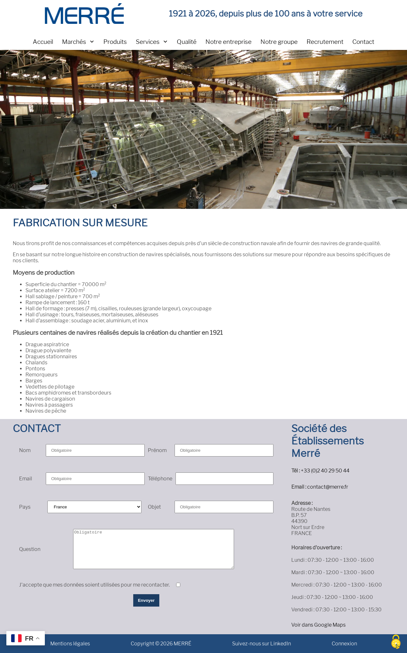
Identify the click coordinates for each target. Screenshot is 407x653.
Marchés (74, 41)
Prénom (157, 450)
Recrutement (325, 41)
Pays (25, 507)
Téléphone (160, 479)
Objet (154, 507)
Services (148, 41)
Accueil (43, 41)
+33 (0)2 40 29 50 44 (325, 471)
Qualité (187, 41)
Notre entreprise (228, 41)
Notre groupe (279, 41)
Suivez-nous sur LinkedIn (261, 644)
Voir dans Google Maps (318, 625)
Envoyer (146, 600)
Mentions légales (70, 644)
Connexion (344, 644)
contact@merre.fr (327, 487)
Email (25, 479)
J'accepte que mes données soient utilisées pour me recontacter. (94, 585)
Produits (115, 41)
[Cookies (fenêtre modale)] (396, 642)
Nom (25, 450)
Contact (363, 41)
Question (29, 549)
